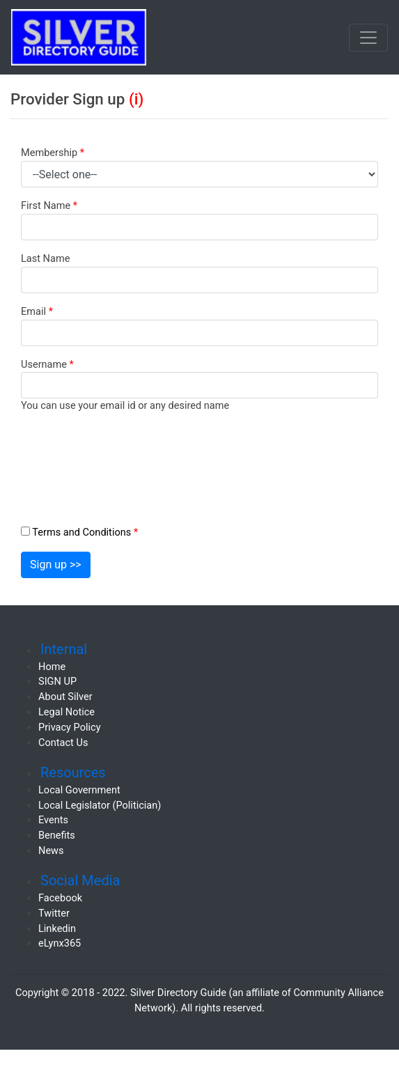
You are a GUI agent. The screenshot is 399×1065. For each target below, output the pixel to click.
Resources (73, 772)
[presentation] (137, 456)
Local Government (79, 790)
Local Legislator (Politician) (99, 805)
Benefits (56, 835)
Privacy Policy (69, 727)
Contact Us (63, 742)
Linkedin (57, 928)
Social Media (80, 880)
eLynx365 (59, 943)
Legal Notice (66, 712)
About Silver (65, 696)
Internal (63, 649)
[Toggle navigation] (368, 38)
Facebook (60, 898)
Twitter (54, 913)
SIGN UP (57, 681)
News (51, 850)
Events (53, 820)
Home (51, 666)
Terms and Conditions (85, 532)
